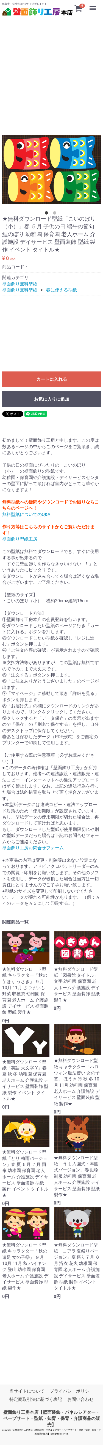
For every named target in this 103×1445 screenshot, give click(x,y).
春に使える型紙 (61, 290)
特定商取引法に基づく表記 (35, 1399)
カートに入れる (51, 379)
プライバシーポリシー (72, 1391)
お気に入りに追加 (51, 399)
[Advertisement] (51, 69)
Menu (93, 5)
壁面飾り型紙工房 (19, 539)
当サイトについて (26, 1391)
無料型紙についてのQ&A (26, 514)
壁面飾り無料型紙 (19, 284)
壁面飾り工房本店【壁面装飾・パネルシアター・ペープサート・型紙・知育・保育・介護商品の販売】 (51, 1418)
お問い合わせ (80, 1399)
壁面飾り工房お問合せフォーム (33, 847)
